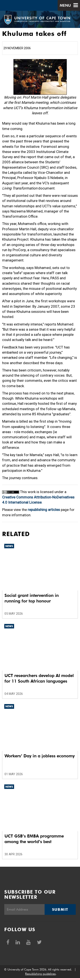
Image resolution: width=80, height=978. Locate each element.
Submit (60, 909)
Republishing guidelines (40, 973)
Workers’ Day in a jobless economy (39, 755)
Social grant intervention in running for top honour (31, 598)
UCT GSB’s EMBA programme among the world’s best (34, 838)
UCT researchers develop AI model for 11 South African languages (39, 678)
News (9, 546)
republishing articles (44, 509)
